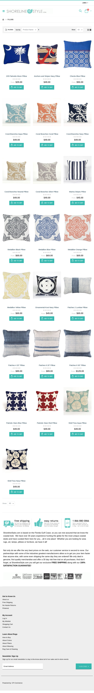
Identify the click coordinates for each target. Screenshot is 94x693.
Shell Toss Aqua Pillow (78, 425)
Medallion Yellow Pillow (16, 309)
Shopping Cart (7, 627)
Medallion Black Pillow (16, 250)
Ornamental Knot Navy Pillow (47, 309)
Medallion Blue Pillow (47, 250)
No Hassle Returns (9, 608)
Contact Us (6, 630)
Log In (4, 621)
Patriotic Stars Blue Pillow (16, 425)
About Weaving (7, 649)
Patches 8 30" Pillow (77, 367)
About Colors (7, 643)
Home (3, 19)
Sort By (18, 30)
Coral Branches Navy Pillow (77, 134)
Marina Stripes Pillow (77, 192)
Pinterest (5, 611)
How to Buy (6, 640)
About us (5, 602)
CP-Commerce (17, 685)
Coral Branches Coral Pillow (47, 134)
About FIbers (7, 646)
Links (84, 3)
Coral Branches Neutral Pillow (16, 192)
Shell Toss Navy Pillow (16, 483)
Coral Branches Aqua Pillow (16, 134)
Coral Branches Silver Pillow (47, 192)
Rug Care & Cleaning (10, 651)
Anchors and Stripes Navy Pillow (47, 76)
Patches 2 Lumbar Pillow (78, 309)
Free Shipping (7, 605)
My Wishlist (6, 624)
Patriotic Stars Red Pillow (47, 425)
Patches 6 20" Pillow (47, 367)
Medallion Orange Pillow (77, 250)
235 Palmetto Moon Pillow (16, 76)
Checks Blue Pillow (77, 76)
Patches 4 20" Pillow (16, 367)
